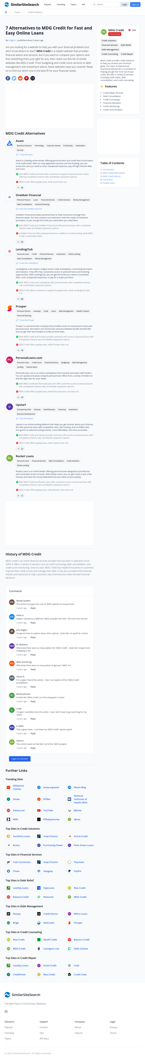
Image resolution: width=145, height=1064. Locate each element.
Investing (36, 311)
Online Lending (74, 254)
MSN (15, 819)
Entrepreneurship (24, 409)
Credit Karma (50, 913)
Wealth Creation (83, 311)
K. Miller (20, 726)
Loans (35, 200)
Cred (76, 965)
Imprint (78, 1032)
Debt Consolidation (24, 204)
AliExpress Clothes (18, 787)
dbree (77, 819)
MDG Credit (80, 896)
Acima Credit (81, 836)
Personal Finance (23, 200)
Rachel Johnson (23, 694)
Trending (61, 4)
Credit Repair (127, 54)
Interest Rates (31, 367)
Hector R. (20, 676)
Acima (16, 845)
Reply (33, 608)
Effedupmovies (51, 819)
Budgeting (65, 362)
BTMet (46, 799)
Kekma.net (19, 810)
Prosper (21, 306)
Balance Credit (21, 896)
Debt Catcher (81, 948)
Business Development (26, 414)
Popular (47, 4)
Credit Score (37, 362)
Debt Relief (126, 45)
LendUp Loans (20, 888)
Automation (80, 145)
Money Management (81, 200)
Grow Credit (49, 965)
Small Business (49, 409)
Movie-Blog (80, 787)
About (78, 1027)
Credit (34, 254)
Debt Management (66, 311)
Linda (18, 708)
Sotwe (16, 799)
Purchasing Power (53, 845)
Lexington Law (51, 948)
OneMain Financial (28, 195)
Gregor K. (12, 40)
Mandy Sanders (23, 600)
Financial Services (48, 200)
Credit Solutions (35, 12)
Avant (20, 141)
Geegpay (48, 871)
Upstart (21, 405)
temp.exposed (51, 787)
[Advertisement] (49, 105)
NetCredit (48, 922)
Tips (42, 1032)
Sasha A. (20, 740)
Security (20, 150)
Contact (44, 1027)
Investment (60, 254)
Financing (62, 409)
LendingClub (24, 249)
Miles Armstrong (23, 662)
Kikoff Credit (50, 939)
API (83, 4)
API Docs (44, 1038)
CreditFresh (19, 974)
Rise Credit (80, 888)
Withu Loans (80, 913)
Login (124, 4)
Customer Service (53, 145)
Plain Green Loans (83, 845)
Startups (37, 409)
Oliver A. (20, 615)
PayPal (77, 871)
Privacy (113, 1027)
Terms (113, 1032)
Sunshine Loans (21, 836)
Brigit (16, 922)
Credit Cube (80, 974)
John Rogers (21, 630)
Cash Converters (22, 862)
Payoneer (79, 862)
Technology (39, 145)
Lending (20, 367)
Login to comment (19, 758)
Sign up (135, 4)
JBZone (78, 810)
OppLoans (48, 888)
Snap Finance (50, 836)
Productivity (68, 145)
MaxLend (48, 896)
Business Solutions (24, 145)
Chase (16, 871)
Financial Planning (42, 204)
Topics (73, 4)
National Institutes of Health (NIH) (80, 799)
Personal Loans (23, 254)
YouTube (48, 810)
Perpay (17, 913)
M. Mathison (22, 644)
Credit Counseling (110, 54)
